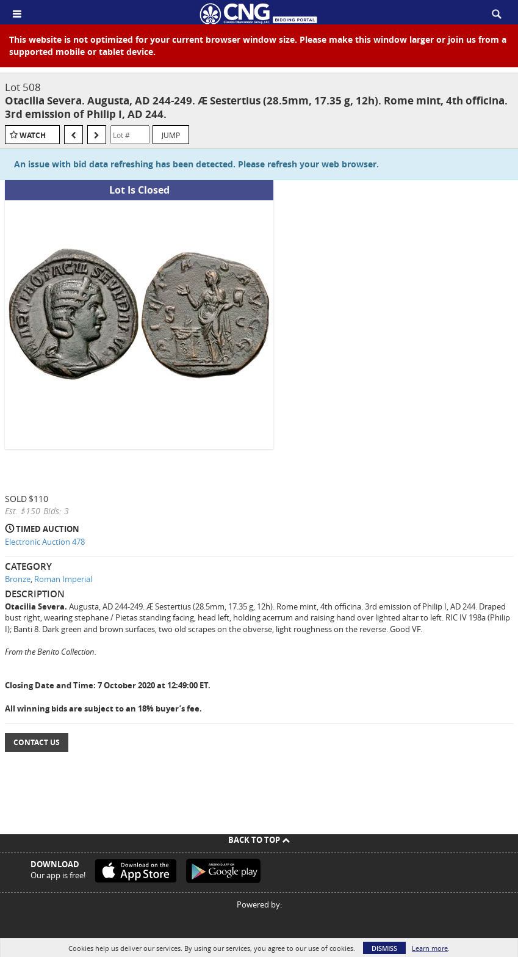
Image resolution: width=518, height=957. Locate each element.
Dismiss (384, 948)
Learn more (430, 948)
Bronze (18, 578)
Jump (171, 135)
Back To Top (259, 839)
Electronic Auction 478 (45, 541)
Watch (33, 135)
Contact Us (36, 742)
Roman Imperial (63, 578)
